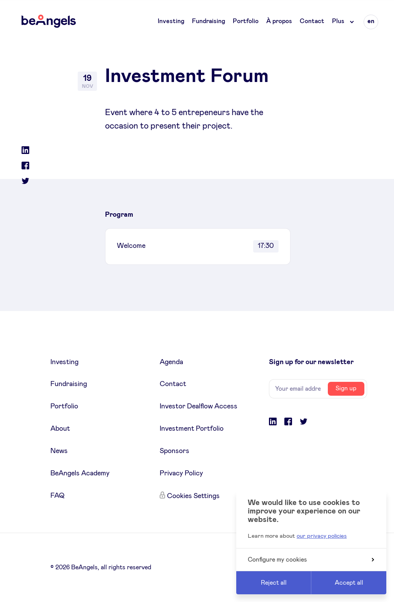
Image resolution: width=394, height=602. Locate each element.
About (60, 428)
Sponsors (174, 451)
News (59, 451)
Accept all (349, 583)
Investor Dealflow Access (198, 406)
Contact (312, 21)
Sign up (346, 388)
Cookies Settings (193, 496)
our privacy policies (322, 536)
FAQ (57, 495)
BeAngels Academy (80, 473)
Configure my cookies (311, 560)
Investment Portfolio (192, 428)
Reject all (274, 583)
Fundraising (208, 21)
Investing (171, 21)
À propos (279, 21)
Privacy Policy (181, 473)
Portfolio (246, 21)
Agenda (171, 362)
